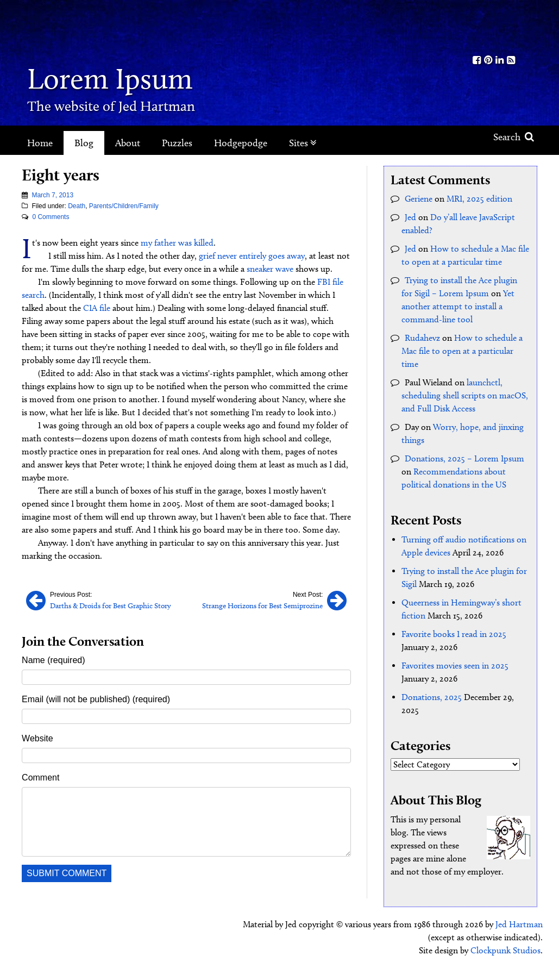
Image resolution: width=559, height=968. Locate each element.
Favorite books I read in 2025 (453, 634)
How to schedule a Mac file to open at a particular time (462, 351)
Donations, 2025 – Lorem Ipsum (464, 458)
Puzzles (177, 143)
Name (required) (53, 660)
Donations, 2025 (431, 697)
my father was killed (177, 243)
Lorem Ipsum (110, 78)
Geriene (418, 198)
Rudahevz (422, 338)
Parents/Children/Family (124, 206)
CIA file (96, 308)
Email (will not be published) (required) (96, 699)
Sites (303, 143)
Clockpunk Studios (505, 950)
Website (37, 738)
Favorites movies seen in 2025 (454, 665)
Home (40, 143)
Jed (410, 217)
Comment (40, 777)
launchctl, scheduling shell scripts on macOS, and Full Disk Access (464, 395)
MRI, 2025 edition (479, 198)
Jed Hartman (519, 924)
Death (76, 206)
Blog (83, 143)
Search (513, 137)
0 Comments (50, 217)
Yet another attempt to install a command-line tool (457, 306)
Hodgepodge (240, 143)
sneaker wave (270, 269)
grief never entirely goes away (252, 256)
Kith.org (494, 26)
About (127, 143)
